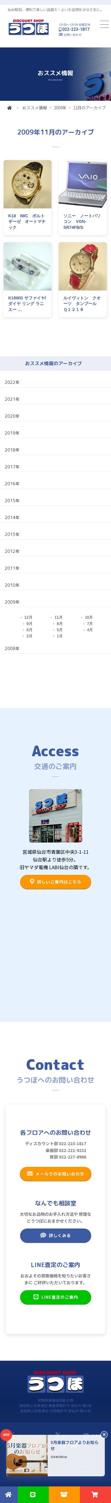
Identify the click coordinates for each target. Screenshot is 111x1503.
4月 (90, 630)
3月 (30, 636)
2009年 (60, 108)
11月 (58, 617)
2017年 (12, 467)
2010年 (12, 585)
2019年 (12, 433)
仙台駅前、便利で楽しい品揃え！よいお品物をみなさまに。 (56, 9)
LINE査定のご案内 (55, 1297)
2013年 (12, 534)
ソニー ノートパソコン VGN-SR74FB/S (82, 221)
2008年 (12, 648)
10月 (89, 617)
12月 (28, 617)
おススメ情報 (34, 108)
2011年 (12, 568)
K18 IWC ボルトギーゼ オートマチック (27, 221)
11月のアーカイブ (89, 108)
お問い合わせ (72, 34)
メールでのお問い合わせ (55, 1174)
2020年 (12, 416)
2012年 (12, 551)
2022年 (12, 382)
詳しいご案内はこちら (55, 882)
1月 (60, 636)
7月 (90, 623)
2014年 (12, 517)
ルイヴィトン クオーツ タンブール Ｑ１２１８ (82, 304)
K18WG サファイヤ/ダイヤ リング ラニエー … (27, 304)
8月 (60, 623)
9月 (30, 623)
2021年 (12, 399)
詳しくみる (55, 1235)
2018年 (12, 450)
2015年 (12, 500)
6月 (30, 630)
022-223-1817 (75, 29)
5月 (60, 630)
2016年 (12, 483)
